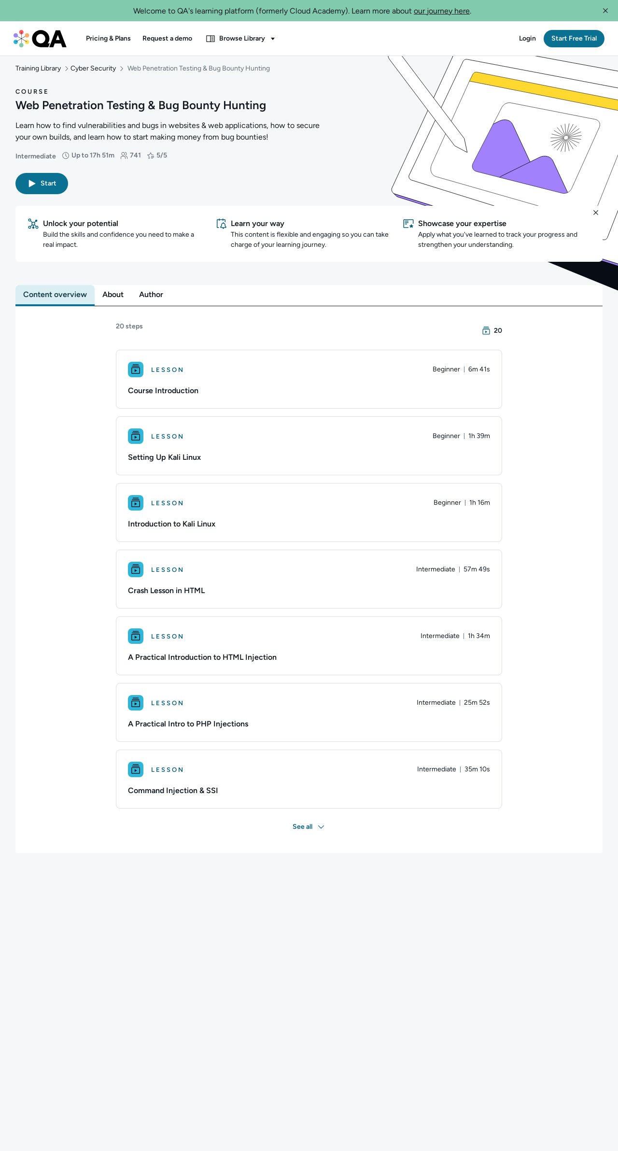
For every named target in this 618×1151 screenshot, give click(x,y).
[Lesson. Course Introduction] (309, 388)
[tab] (55, 304)
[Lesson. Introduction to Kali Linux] (309, 522)
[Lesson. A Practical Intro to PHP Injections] (309, 722)
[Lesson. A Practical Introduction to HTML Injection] (309, 655)
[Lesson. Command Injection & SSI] (309, 788)
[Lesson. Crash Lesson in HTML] (309, 588)
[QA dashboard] (40, 38)
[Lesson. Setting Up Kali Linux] (309, 455)
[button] (605, 10)
